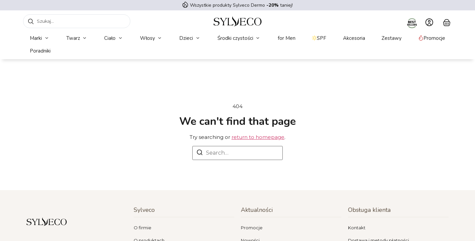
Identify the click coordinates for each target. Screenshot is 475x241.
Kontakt (356, 227)
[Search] (199, 153)
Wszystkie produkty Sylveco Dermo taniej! (241, 5)
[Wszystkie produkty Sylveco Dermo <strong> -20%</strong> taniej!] (185, 5)
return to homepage (257, 137)
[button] (39, 38)
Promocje (252, 227)
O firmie (142, 227)
